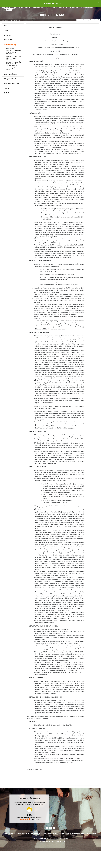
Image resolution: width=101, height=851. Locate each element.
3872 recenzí (29, 820)
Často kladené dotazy (10, 74)
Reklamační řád (10, 48)
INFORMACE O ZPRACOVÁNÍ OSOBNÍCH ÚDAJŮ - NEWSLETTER (13, 58)
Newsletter (7, 35)
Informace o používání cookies (11, 68)
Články (6, 30)
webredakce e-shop (60, 842)
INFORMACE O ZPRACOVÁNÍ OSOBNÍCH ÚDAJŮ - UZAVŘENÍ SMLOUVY (13, 63)
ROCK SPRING (8, 40)
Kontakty (6, 93)
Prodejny (6, 88)
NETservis (42, 842)
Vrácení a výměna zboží (11, 83)
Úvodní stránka (5, 20)
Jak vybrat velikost (10, 79)
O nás (5, 26)
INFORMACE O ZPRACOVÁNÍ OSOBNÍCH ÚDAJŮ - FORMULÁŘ (13, 52)
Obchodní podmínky (10, 44)
